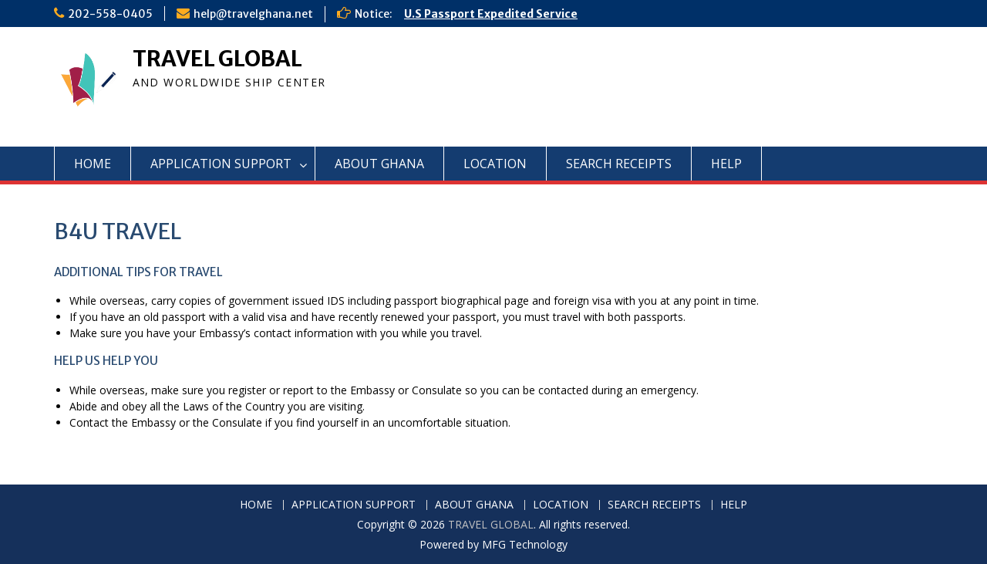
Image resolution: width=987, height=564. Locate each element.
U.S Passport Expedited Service (491, 14)
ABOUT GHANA (379, 163)
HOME (92, 163)
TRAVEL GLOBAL (217, 59)
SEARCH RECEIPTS (619, 163)
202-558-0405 (110, 14)
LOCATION (495, 163)
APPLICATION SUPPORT (220, 163)
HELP (726, 163)
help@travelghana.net (253, 14)
